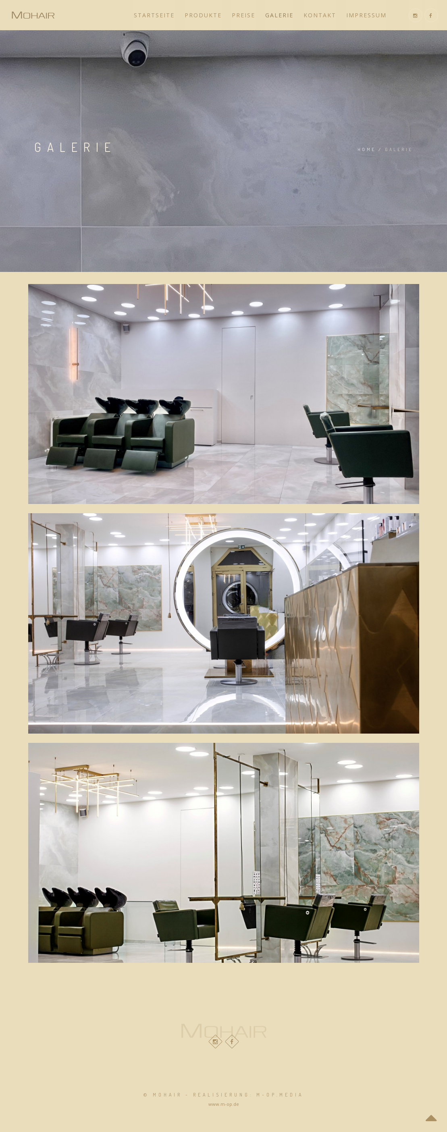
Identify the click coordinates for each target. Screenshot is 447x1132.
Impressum (366, 15)
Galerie (279, 15)
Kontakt (320, 15)
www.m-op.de (223, 1104)
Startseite (154, 15)
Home (367, 149)
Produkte (203, 15)
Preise (243, 15)
